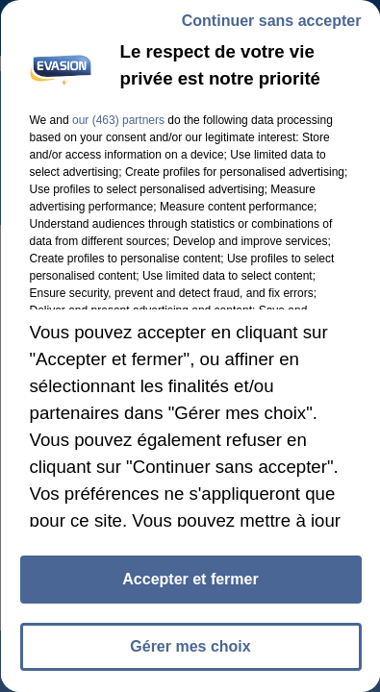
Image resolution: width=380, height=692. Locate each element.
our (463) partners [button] (117, 120)
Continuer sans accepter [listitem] (271, 20)
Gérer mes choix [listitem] (190, 646)
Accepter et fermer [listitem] (190, 579)
